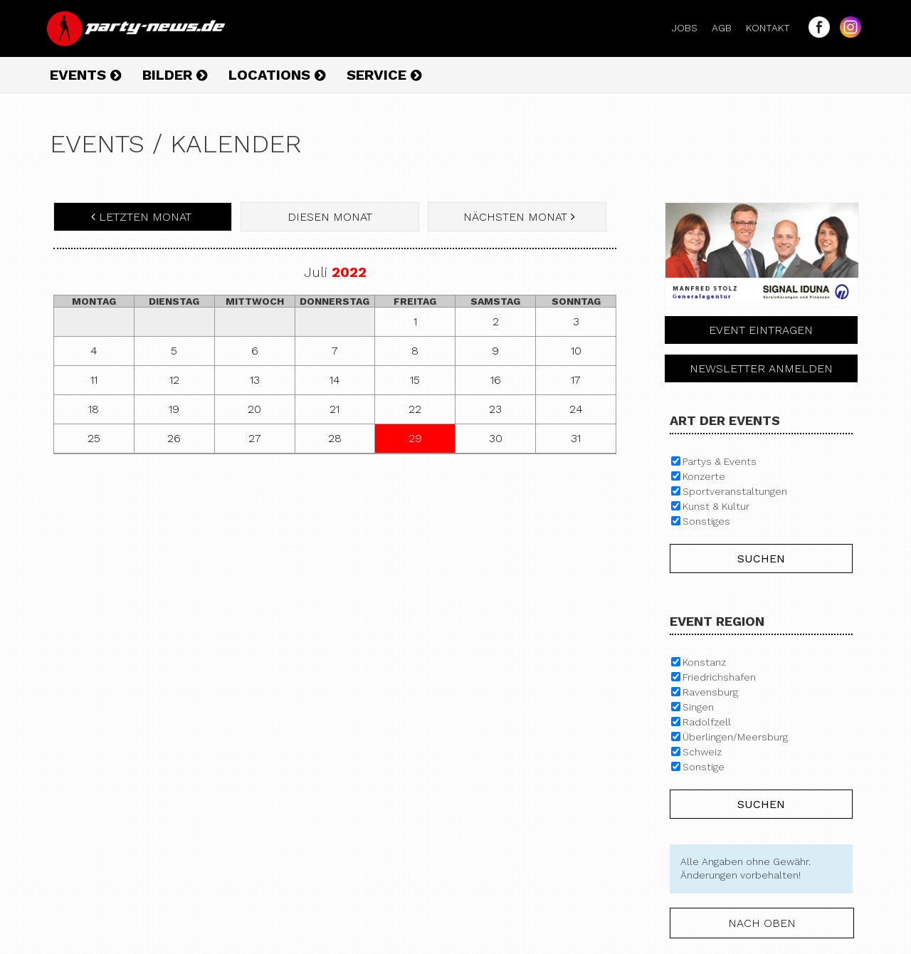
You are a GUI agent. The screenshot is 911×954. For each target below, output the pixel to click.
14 (335, 380)
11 (94, 380)
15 (415, 380)
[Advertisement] (334, 568)
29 (415, 438)
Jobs (690, 27)
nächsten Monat (517, 217)
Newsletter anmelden (761, 368)
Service (384, 74)
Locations (276, 74)
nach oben (762, 923)
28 (335, 438)
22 (415, 409)
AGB (727, 27)
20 (254, 409)
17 (576, 380)
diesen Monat (330, 217)
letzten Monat (143, 217)
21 (334, 409)
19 (174, 409)
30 (495, 438)
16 (495, 380)
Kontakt (773, 27)
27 (254, 438)
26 (174, 438)
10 (576, 350)
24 (576, 409)
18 (93, 409)
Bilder (174, 74)
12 (174, 380)
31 (576, 438)
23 (495, 409)
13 (255, 380)
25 (94, 438)
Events (85, 74)
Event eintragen (761, 330)
